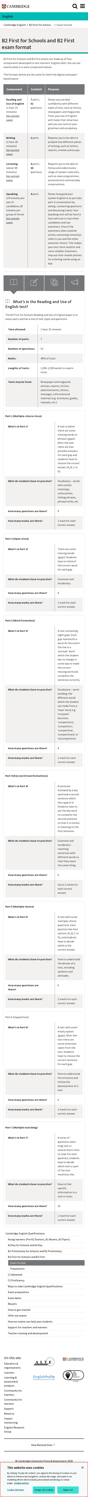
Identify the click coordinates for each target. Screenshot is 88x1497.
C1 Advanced (15, 1274)
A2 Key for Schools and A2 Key (25, 1245)
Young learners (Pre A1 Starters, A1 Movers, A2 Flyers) (39, 1239)
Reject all (68, 1489)
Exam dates (14, 1298)
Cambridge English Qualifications (25, 1233)
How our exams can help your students (30, 1321)
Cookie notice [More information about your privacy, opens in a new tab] (21, 1483)
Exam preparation (18, 1292)
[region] (44, 1479)
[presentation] (14, 283)
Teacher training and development (28, 1333)
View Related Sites (42, 1445)
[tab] (14, 283)
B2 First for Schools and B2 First (26, 1257)
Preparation (17, 1268)
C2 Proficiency (16, 1280)
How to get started (19, 1309)
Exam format (18, 1263)
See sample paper (12, 118)
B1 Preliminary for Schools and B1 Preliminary (35, 1251)
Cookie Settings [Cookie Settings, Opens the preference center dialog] (15, 1489)
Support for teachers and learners (27, 1327)
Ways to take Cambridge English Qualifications (35, 1286)
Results (12, 1303)
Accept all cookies (44, 1489)
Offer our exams (17, 1315)
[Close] (82, 1467)
